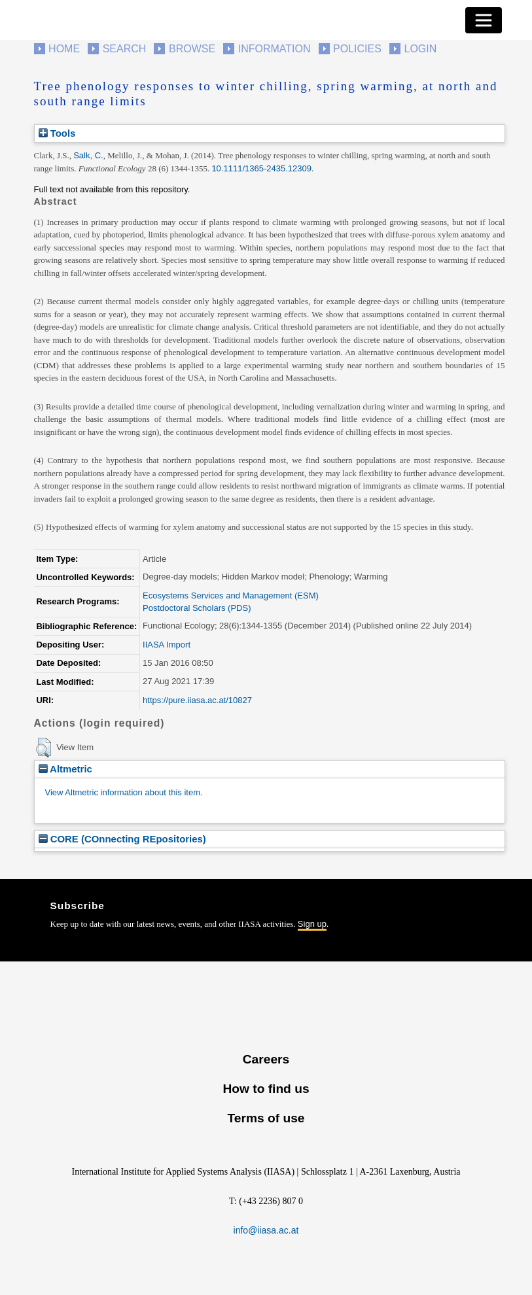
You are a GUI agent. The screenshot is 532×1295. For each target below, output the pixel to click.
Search (125, 48)
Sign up (312, 924)
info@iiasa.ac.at (266, 1230)
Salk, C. (88, 155)
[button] (43, 747)
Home (64, 48)
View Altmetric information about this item (122, 792)
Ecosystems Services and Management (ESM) (231, 595)
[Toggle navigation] (483, 20)
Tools (57, 133)
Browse (192, 48)
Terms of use (265, 1118)
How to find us (265, 1089)
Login (420, 48)
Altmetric (65, 768)
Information (274, 48)
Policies (357, 48)
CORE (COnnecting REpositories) (122, 838)
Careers (266, 1059)
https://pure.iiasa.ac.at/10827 (197, 700)
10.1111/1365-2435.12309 (261, 168)
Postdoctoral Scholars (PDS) (197, 608)
